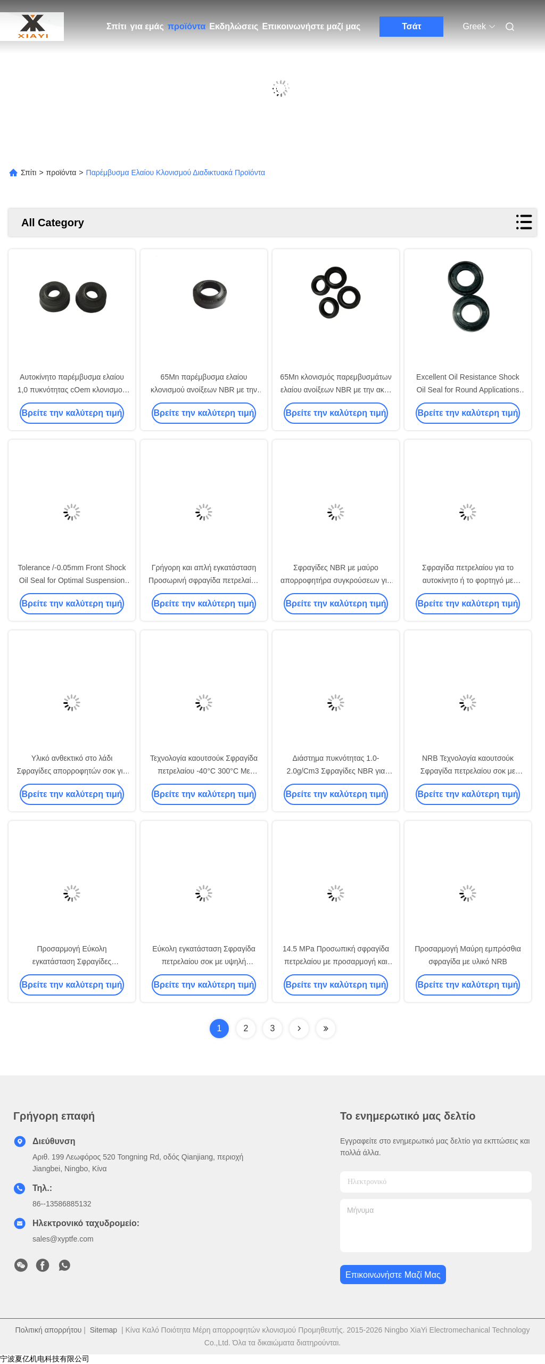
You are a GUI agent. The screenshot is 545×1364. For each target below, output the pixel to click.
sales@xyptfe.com (63, 1239)
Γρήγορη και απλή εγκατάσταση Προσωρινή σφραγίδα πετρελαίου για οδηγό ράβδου (203, 580)
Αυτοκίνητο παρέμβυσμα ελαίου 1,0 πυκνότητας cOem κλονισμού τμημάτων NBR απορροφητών (72, 390)
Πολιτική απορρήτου (48, 1330)
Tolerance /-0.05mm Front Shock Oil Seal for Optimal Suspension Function (72, 580)
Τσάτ (412, 26)
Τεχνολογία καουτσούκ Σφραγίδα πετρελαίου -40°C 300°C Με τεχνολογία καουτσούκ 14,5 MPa (204, 771)
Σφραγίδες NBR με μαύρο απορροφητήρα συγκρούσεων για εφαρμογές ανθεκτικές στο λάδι (335, 580)
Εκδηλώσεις (233, 26)
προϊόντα (187, 26)
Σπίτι (116, 26)
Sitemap (103, 1330)
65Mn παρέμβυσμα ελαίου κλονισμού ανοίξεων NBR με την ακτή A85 (204, 390)
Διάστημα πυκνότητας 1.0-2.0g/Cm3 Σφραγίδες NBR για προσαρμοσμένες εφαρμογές (336, 771)
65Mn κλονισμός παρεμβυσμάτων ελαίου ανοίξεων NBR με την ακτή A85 (335, 390)
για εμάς (147, 26)
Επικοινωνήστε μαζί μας (311, 26)
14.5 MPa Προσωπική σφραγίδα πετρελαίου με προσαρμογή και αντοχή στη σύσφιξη (336, 961)
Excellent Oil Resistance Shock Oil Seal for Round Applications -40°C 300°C (467, 390)
